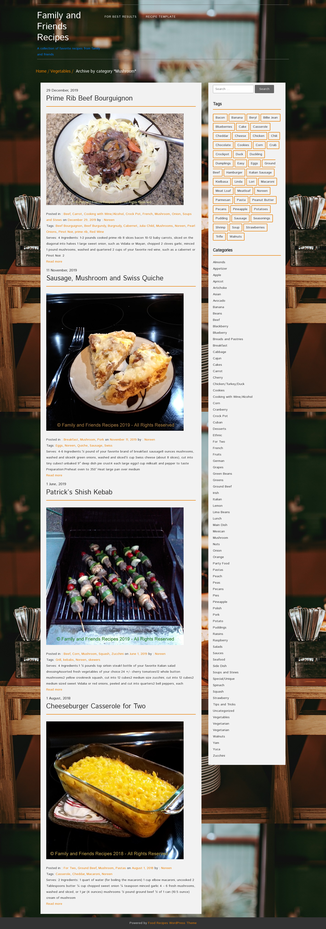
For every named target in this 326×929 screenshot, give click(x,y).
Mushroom (162, 214)
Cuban (218, 422)
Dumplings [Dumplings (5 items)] (223, 163)
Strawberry (221, 698)
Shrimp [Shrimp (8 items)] (220, 227)
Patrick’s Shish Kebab (79, 492)
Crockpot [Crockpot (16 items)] (222, 154)
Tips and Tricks (224, 704)
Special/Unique (224, 679)
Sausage (96, 445)
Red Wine (97, 232)
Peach (217, 576)
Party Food (221, 563)
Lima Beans (221, 512)
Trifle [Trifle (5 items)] (219, 236)
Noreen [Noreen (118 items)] (262, 191)
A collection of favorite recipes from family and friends (68, 33)
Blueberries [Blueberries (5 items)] (224, 127)
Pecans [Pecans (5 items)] (221, 209)
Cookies (219, 390)
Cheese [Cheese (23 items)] (240, 136)
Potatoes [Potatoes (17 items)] (261, 209)
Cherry (218, 377)
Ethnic (217, 435)
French (148, 214)
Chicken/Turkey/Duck (228, 384)
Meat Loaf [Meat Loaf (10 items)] (223, 191)
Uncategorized (223, 711)
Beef (67, 214)
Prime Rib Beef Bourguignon (89, 98)
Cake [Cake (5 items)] (242, 127)
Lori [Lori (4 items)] (251, 181)
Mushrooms (164, 226)
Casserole (63, 874)
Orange (218, 557)
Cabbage (219, 352)
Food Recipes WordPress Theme (172, 923)
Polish (217, 608)
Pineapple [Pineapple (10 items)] (240, 209)
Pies (216, 595)
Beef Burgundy (95, 226)
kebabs (68, 660)
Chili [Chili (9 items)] (274, 136)
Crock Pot (133, 214)
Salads (218, 647)
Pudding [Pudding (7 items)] (222, 218)
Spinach (218, 685)
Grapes (218, 467)
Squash (104, 654)
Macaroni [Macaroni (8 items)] (267, 181)
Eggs (59, 445)
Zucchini (117, 654)
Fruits (217, 454)
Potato (218, 621)
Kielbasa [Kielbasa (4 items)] (222, 181)
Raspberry (220, 640)
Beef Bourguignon (69, 226)
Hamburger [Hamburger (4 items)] (234, 172)
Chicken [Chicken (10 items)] (258, 136)
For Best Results (121, 17)
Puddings (219, 627)
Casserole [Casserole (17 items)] (260, 127)
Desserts (219, 429)
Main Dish (220, 525)
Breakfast (71, 439)
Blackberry (220, 326)
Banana (218, 307)
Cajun (217, 358)
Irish (216, 493)
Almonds (219, 262)
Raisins (218, 634)
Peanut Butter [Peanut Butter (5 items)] (263, 200)
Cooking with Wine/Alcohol (104, 214)
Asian (217, 294)
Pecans (218, 589)
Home (41, 71)
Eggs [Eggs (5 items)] (254, 163)
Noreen (109, 220)
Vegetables (60, 71)
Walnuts (219, 736)
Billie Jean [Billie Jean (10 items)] (270, 117)
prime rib (81, 232)
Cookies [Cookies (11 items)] (243, 145)
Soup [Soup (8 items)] (235, 227)
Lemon (218, 506)
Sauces (218, 653)
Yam (216, 743)
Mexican (219, 531)
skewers (94, 660)
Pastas (121, 868)
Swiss (108, 445)
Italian (217, 499)
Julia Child (146, 226)
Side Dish (220, 666)
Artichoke (220, 288)
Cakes (217, 365)
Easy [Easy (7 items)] (240, 163)
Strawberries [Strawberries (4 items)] (255, 227)
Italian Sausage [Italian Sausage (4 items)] (260, 172)
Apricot (218, 281)
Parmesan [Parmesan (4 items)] (223, 200)
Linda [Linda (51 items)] (238, 181)
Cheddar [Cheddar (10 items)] (222, 136)
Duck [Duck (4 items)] (239, 154)
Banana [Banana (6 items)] (237, 117)
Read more (54, 261)
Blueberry (220, 332)
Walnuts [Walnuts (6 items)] (236, 236)
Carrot (77, 214)
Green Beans (222, 473)
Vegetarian (221, 723)
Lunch (217, 518)
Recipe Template (161, 17)
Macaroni (93, 874)
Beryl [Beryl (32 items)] (253, 117)
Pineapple (220, 602)
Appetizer (220, 268)
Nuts (216, 544)
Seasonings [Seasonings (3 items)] (261, 218)
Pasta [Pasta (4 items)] (241, 200)
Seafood (219, 659)
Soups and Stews (226, 672)
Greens (218, 480)
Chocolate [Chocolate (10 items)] (223, 145)
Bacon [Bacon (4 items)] (220, 117)
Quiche (82, 445)
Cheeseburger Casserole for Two (96, 706)
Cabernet (130, 226)
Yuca (216, 749)
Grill (58, 660)
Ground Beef (87, 868)
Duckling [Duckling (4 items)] (256, 154)
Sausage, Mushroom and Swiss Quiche (104, 278)
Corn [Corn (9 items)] (259, 145)
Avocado (219, 300)
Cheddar (78, 874)
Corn (75, 654)
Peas (216, 582)
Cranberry (220, 409)
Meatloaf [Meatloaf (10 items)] (243, 191)
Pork (100, 439)
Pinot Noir (66, 232)
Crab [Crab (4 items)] (273, 145)
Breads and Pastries (228, 339)
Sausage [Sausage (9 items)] (240, 218)
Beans (217, 313)
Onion (176, 214)
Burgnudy (114, 226)
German (218, 461)
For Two (70, 868)
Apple (217, 275)
